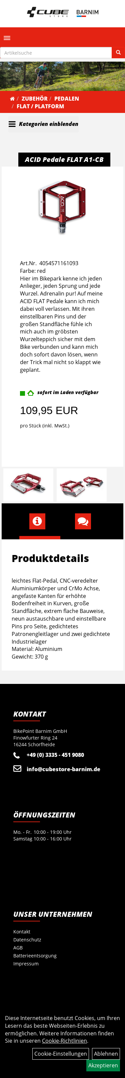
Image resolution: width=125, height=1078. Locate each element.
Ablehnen (106, 1053)
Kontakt (21, 931)
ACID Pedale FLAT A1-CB (64, 159)
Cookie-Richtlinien (64, 1040)
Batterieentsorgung (35, 955)
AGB (18, 947)
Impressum (26, 963)
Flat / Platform (40, 106)
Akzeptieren (103, 1065)
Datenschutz (27, 939)
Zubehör (35, 98)
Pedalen (66, 98)
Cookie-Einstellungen (60, 1053)
